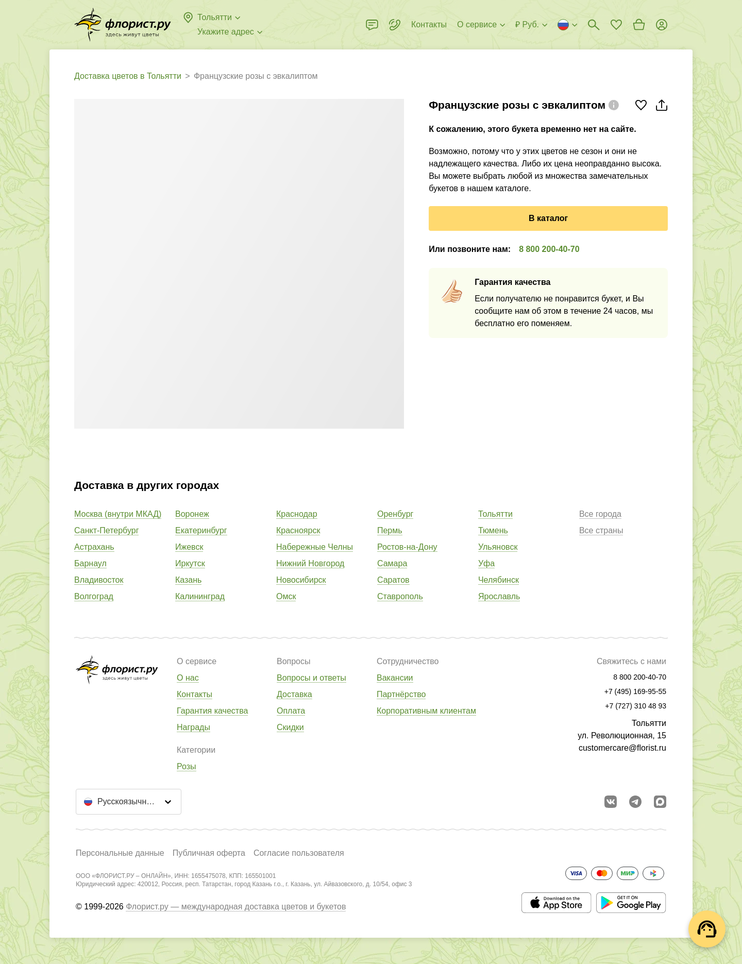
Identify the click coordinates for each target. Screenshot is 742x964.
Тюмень (493, 530)
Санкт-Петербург (106, 530)
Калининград (200, 596)
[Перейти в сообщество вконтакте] (610, 801)
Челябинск (498, 580)
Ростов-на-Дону (407, 547)
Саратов (393, 580)
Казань (188, 580)
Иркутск (190, 563)
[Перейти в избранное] (616, 24)
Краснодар (296, 514)
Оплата (291, 710)
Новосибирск (301, 580)
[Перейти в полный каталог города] (122, 25)
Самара (392, 563)
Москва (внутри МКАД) (117, 514)
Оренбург (395, 514)
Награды (193, 727)
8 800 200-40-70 (549, 249)
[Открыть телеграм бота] (635, 801)
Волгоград (93, 596)
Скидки (290, 727)
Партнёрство (401, 694)
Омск (286, 596)
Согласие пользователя (299, 853)
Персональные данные (120, 853)
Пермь (389, 530)
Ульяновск (497, 547)
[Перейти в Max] (660, 801)
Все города (600, 514)
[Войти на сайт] (661, 24)
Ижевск (189, 547)
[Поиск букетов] (593, 24)
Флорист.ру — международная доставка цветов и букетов (236, 906)
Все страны (601, 530)
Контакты (194, 694)
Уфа (486, 563)
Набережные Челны (314, 547)
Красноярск (298, 530)
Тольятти (495, 514)
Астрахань (94, 547)
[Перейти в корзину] (639, 24)
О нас (188, 677)
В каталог (548, 218)
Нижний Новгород (310, 563)
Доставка (294, 694)
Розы (186, 766)
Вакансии (395, 677)
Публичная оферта (209, 853)
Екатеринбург (201, 530)
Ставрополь (400, 596)
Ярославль (499, 596)
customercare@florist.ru (622, 747)
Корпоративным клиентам (426, 710)
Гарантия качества (212, 710)
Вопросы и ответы (311, 677)
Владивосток (98, 580)
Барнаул (90, 563)
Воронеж (192, 514)
